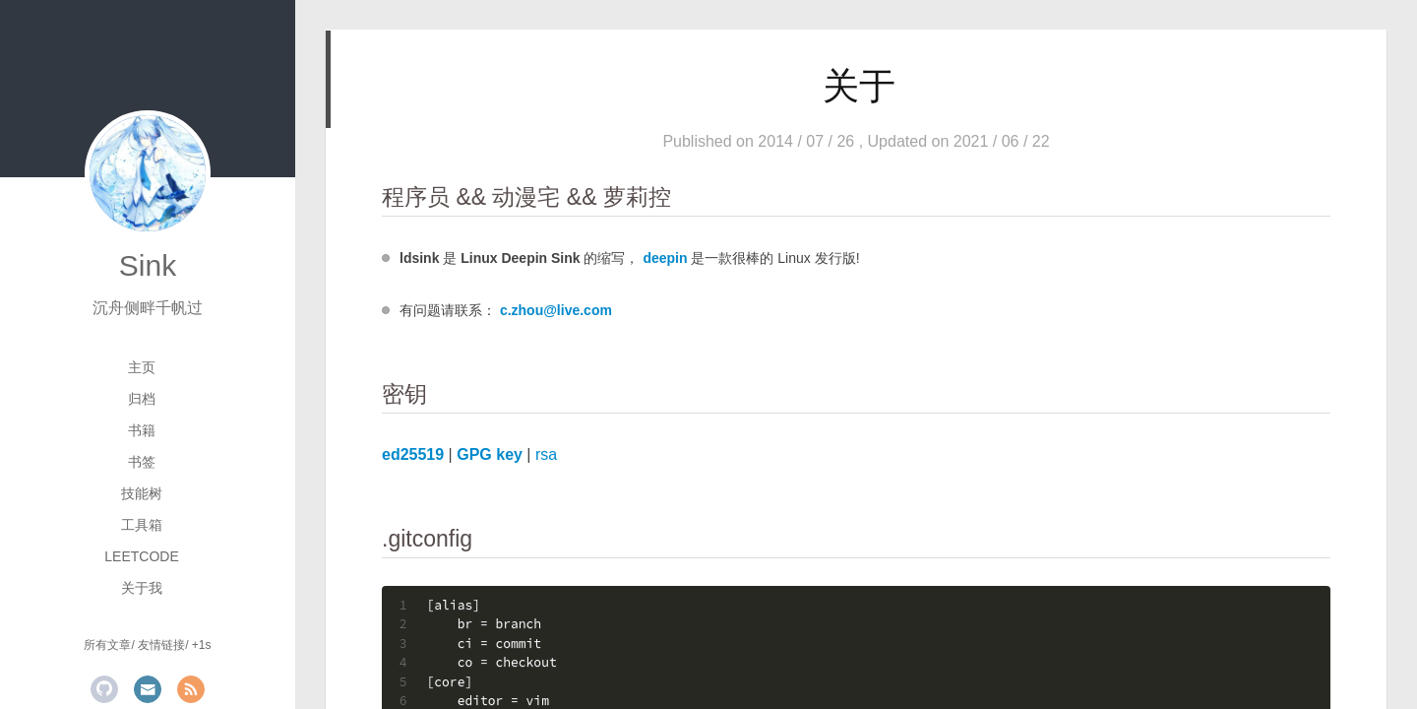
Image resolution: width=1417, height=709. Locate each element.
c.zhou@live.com (556, 310)
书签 (141, 462)
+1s (202, 645)
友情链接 (161, 645)
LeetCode (141, 556)
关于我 (141, 588)
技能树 (141, 493)
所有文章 (107, 645)
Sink (147, 265)
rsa (546, 454)
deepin (665, 258)
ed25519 (413, 454)
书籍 (141, 430)
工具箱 (141, 525)
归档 (141, 399)
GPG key (490, 454)
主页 (141, 367)
